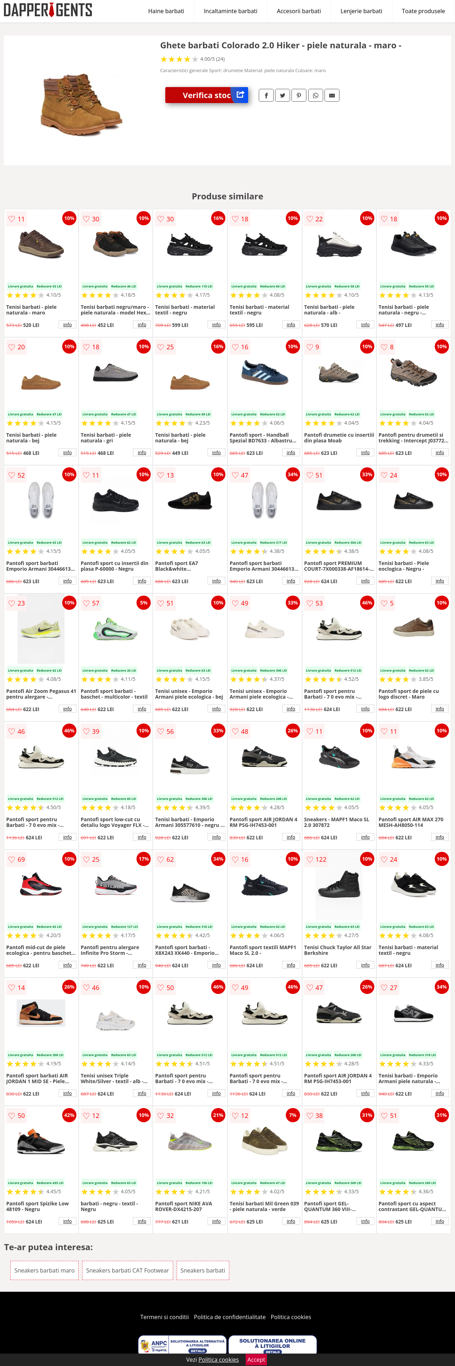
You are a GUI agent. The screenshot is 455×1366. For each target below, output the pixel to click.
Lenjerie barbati (361, 11)
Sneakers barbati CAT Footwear (127, 1270)
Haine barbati (166, 11)
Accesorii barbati (299, 11)
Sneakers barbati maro (44, 1270)
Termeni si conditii (164, 1317)
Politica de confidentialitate (230, 1317)
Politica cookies (291, 1317)
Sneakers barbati (203, 1270)
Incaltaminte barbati (230, 11)
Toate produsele (423, 11)
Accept (256, 1360)
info (67, 324)
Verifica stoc (215, 95)
